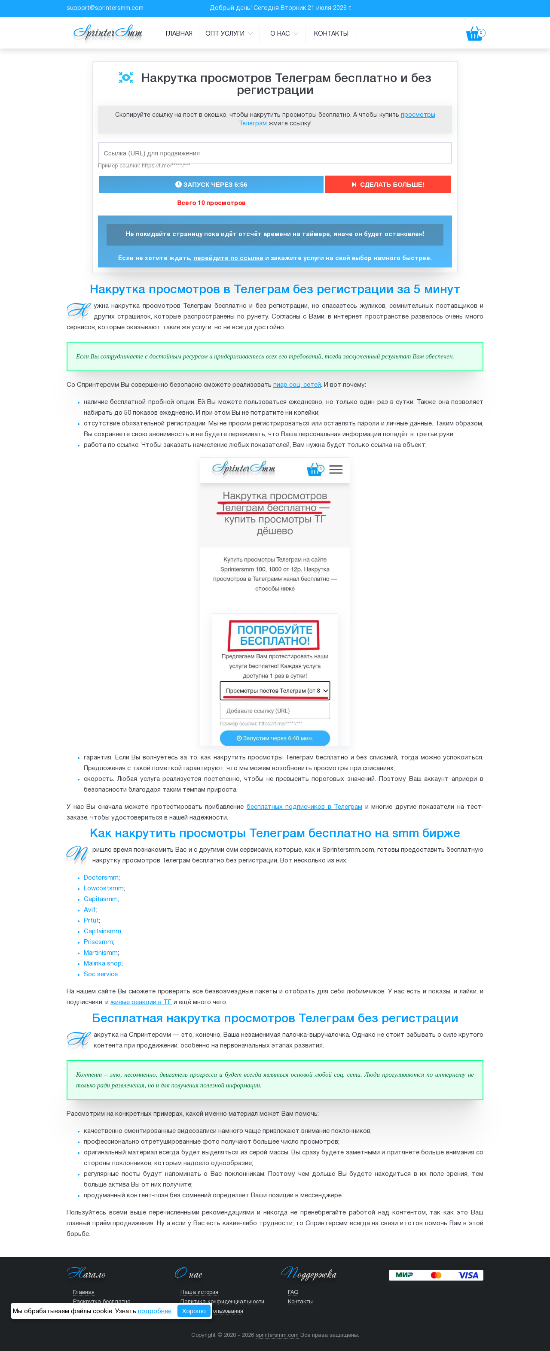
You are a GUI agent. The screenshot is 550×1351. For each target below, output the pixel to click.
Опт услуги (229, 33)
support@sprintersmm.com (105, 8)
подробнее (154, 1311)
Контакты (331, 34)
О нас (284, 33)
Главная (179, 34)
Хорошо (194, 1311)
